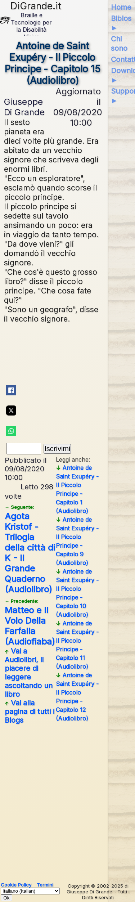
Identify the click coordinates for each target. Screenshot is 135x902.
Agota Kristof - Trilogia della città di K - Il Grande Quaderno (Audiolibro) (30, 549)
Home (121, 7)
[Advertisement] (67, 800)
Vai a (29, 673)
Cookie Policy (16, 885)
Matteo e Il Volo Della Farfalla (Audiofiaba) (30, 622)
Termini (45, 885)
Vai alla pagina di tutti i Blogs (29, 711)
